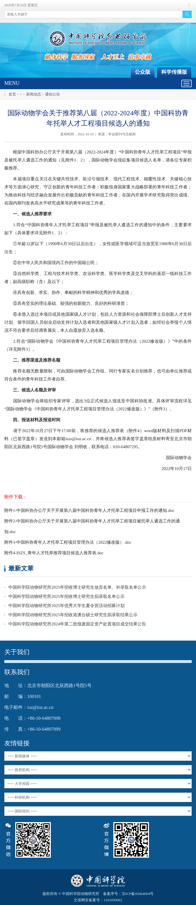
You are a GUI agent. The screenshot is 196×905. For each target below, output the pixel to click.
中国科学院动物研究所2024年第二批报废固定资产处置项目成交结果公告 (77, 624)
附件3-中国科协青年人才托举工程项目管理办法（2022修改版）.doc (67, 542)
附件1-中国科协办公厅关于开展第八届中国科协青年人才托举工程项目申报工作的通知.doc (89, 510)
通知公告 (52, 94)
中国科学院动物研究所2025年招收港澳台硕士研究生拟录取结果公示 (72, 615)
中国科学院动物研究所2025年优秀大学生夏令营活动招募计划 (66, 605)
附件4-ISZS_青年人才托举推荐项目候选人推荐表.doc (54, 553)
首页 (12, 94)
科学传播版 (174, 72)
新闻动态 (33, 94)
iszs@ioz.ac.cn (78, 438)
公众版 (142, 72)
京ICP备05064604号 (138, 894)
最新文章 (21, 568)
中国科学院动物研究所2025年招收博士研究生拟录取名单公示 (66, 596)
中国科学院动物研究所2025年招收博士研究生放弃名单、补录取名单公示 (77, 587)
